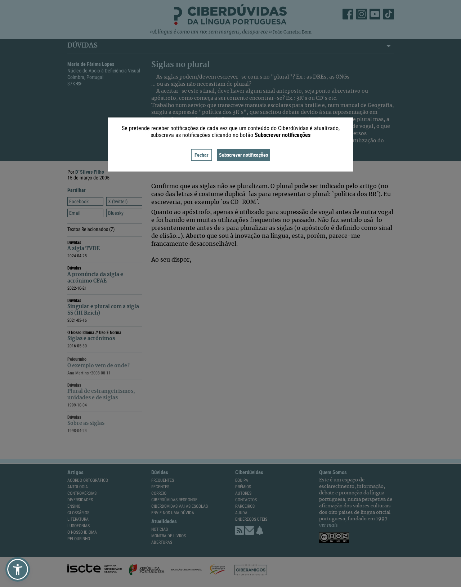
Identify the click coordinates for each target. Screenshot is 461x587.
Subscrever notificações (243, 154)
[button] (17, 569)
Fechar (201, 154)
